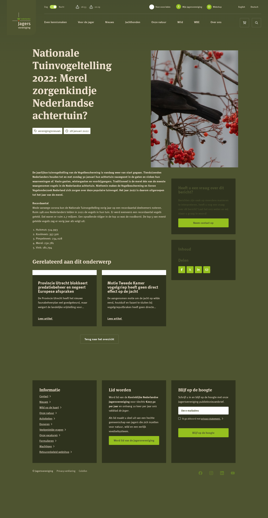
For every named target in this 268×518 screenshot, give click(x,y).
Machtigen (45, 471)
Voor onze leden (163, 6)
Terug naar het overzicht (99, 364)
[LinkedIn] (222, 498)
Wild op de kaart (49, 433)
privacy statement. (211, 444)
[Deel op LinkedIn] (198, 269)
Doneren (44, 449)
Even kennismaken (60, 22)
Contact (43, 421)
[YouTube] (233, 498)
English (241, 7)
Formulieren (46, 466)
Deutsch (254, 7)
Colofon (83, 496)
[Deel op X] (190, 269)
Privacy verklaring (66, 496)
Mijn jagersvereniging (192, 6)
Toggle (56, 7)
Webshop (217, 7)
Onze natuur (164, 22)
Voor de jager (90, 22)
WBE (201, 22)
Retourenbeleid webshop (54, 477)
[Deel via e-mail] (206, 269)
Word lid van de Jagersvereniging (134, 466)
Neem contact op (203, 223)
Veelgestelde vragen (51, 455)
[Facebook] (200, 498)
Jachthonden (137, 22)
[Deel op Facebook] (181, 269)
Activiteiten (45, 444)
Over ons (221, 22)
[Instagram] (211, 498)
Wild (185, 22)
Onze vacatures (48, 460)
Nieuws (114, 22)
